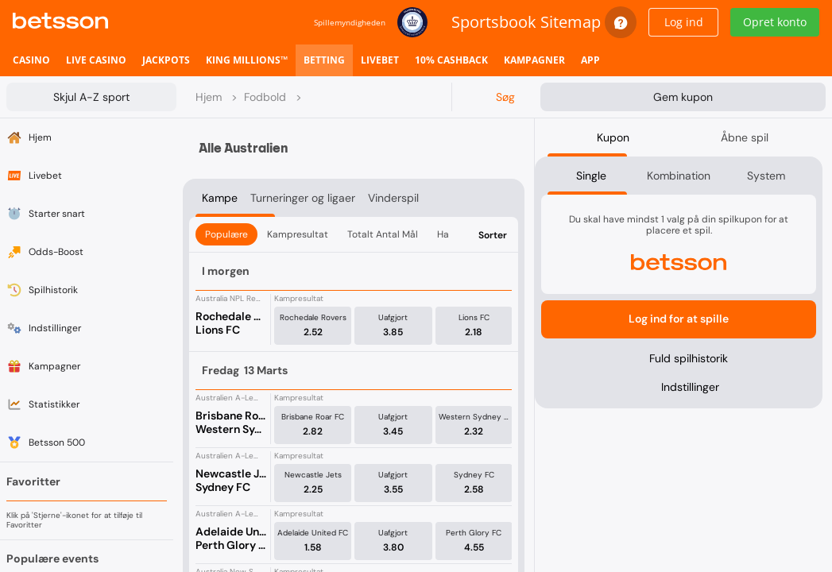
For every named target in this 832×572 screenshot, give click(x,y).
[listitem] (31, 60)
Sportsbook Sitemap (526, 22)
